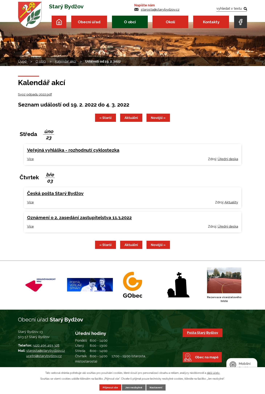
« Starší (104, 118)
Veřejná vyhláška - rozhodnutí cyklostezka (73, 150)
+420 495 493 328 (46, 345)
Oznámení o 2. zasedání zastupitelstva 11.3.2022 (79, 217)
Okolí (170, 22)
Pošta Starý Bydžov (203, 333)
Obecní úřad (89, 22)
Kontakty (211, 22)
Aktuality (231, 202)
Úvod (59, 22)
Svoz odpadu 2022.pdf (35, 94)
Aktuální (131, 118)
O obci (130, 22)
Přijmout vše (110, 387)
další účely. (213, 372)
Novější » (159, 118)
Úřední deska (228, 159)
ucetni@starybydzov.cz (44, 356)
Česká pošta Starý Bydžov (55, 193)
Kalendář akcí (65, 61)
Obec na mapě (208, 361)
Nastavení (156, 387)
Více (30, 159)
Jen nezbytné (134, 387)
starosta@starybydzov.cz (160, 9)
